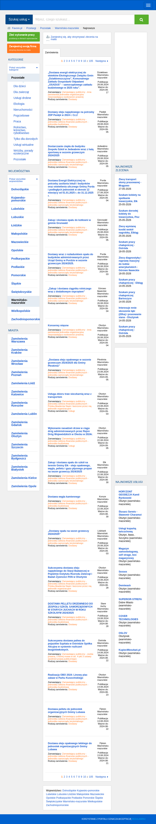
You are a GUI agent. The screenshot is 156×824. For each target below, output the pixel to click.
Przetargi (31, 28)
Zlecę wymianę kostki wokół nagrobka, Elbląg (131, 231)
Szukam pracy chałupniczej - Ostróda (131, 247)
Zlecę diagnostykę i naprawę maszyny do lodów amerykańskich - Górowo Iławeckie (131, 265)
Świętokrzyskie (54, 801)
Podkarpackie (63, 797)
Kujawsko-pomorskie (88, 790)
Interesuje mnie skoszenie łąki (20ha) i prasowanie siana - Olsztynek (131, 314)
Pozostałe (45, 28)
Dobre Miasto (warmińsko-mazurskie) (131, 604)
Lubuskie (62, 794)
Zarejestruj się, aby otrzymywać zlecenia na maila (74, 38)
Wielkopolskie (95, 801)
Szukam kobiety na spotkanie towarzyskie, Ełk (131, 200)
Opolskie (51, 797)
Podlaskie (77, 797)
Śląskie (99, 797)
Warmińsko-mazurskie (67, 28)
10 (84, 61)
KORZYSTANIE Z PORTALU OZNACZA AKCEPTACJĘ (113, 819)
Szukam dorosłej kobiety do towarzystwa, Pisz (131, 215)
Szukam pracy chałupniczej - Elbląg (131, 283)
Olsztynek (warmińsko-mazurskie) (131, 638)
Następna (100, 61)
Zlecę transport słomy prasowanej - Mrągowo (131, 184)
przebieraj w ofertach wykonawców (23, 36)
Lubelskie (51, 794)
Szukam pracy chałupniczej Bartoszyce (131, 297)
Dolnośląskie (69, 790)
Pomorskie (88, 797)
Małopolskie (83, 794)
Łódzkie (71, 794)
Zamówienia (51, 52)
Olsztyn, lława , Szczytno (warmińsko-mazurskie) (131, 535)
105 (91, 61)
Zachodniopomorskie (57, 805)
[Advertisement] (131, 96)
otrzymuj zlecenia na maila (23, 47)
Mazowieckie (97, 794)
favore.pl (28, 4)
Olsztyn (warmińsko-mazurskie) (131, 498)
